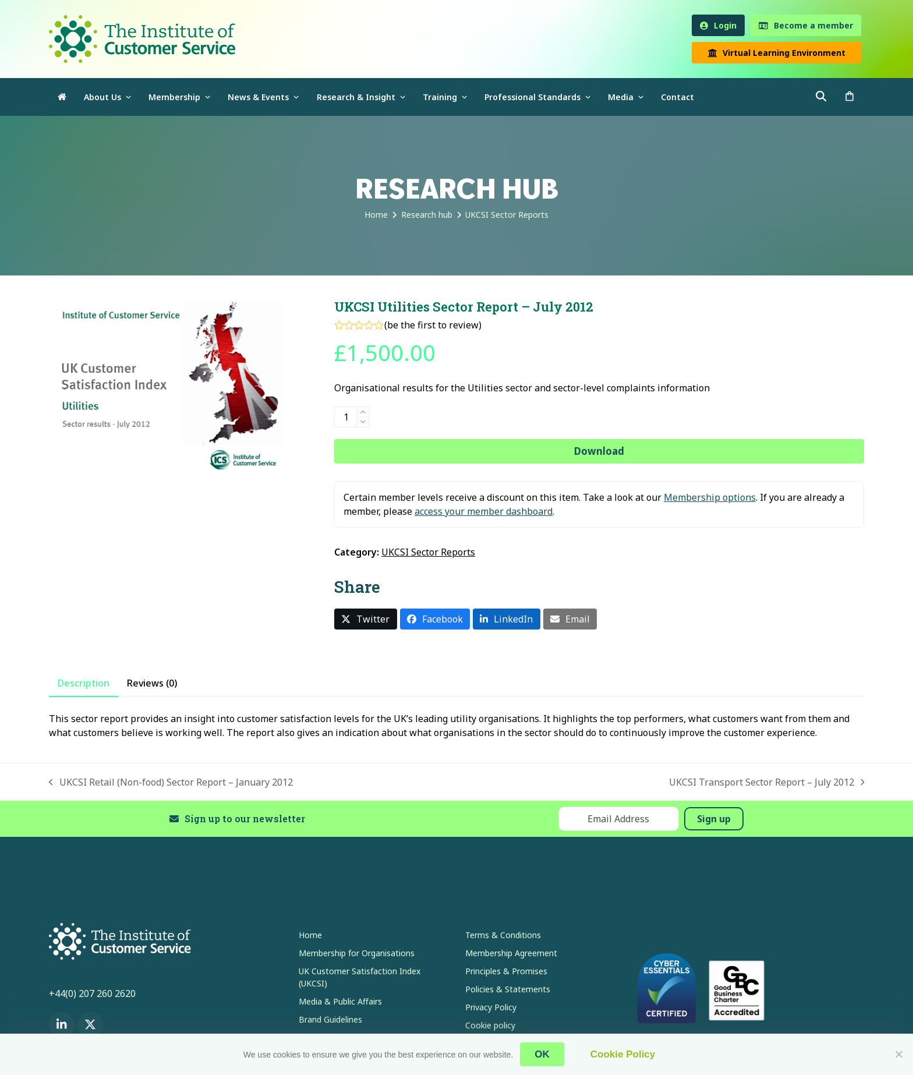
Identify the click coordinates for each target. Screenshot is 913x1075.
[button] (849, 97)
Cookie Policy (622, 1054)
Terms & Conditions (503, 934)
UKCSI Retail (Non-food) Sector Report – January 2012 (171, 782)
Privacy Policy (490, 1007)
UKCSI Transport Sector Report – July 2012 (767, 782)
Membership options (710, 497)
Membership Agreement (511, 953)
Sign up (714, 818)
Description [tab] (83, 683)
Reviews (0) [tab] (152, 683)
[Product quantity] (346, 416)
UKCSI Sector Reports (428, 552)
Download (599, 451)
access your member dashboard (484, 511)
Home (310, 934)
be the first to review (433, 325)
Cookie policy (490, 1025)
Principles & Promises (506, 971)
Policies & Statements (507, 989)
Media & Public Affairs (340, 1001)
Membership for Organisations (357, 953)
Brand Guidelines (330, 1019)
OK (542, 1054)
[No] (898, 1054)
